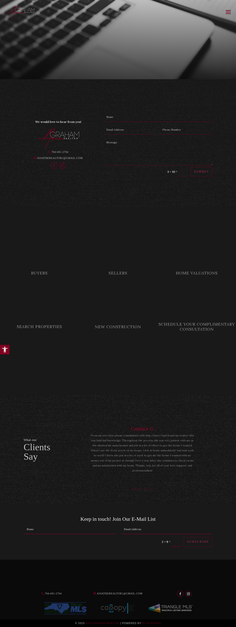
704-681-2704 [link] (59, 152)
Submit (201, 171)
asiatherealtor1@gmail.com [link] (60, 158)
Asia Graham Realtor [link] (102, 623)
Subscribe (198, 541)
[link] (5, 349)
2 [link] (136, 489)
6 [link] (148, 489)
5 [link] (145, 489)
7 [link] (151, 489)
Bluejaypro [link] (151, 623)
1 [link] (132, 489)
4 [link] (142, 489)
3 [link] (139, 489)
